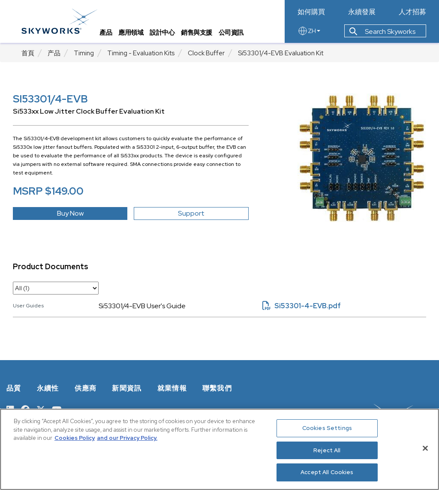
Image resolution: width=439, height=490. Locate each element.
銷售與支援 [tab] (196, 32)
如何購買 (311, 12)
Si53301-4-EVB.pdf (301, 305)
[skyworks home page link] (59, 21)
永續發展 (362, 12)
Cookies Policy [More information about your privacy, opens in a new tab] (74, 438)
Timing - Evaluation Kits (140, 53)
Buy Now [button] (70, 213)
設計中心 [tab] (162, 32)
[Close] (425, 448)
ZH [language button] (309, 31)
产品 (54, 53)
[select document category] (56, 288)
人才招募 (412, 12)
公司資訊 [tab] (231, 32)
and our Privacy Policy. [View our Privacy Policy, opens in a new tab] (127, 438)
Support (191, 213)
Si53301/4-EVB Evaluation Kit (280, 53)
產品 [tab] (105, 32)
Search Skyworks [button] (382, 31)
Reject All (326, 450)
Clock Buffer (206, 53)
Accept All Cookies (327, 472)
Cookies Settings (327, 428)
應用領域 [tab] (130, 32)
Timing (84, 53)
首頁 (27, 53)
